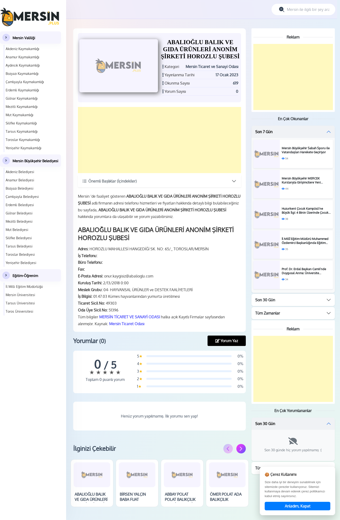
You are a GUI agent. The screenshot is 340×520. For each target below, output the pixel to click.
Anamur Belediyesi (20, 180)
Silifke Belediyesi (19, 238)
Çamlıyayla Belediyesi (22, 197)
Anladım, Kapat (297, 506)
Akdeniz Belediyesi (20, 172)
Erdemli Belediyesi (20, 205)
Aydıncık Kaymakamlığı (23, 65)
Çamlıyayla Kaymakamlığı (25, 82)
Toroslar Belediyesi (20, 254)
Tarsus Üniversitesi (20, 303)
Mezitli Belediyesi (19, 221)
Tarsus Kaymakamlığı (22, 131)
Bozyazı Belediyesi (20, 188)
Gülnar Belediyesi (19, 213)
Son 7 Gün (263, 131)
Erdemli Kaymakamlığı (22, 90)
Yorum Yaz (226, 340)
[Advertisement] (159, 140)
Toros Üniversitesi (19, 311)
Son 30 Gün (265, 300)
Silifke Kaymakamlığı (21, 123)
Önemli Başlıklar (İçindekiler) (110, 181)
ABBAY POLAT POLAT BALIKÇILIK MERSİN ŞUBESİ (180, 499)
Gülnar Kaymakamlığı (22, 98)
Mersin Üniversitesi (20, 295)
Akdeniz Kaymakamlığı (22, 49)
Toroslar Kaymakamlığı (23, 140)
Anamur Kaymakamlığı (22, 57)
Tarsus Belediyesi (19, 246)
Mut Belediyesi (17, 230)
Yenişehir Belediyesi (21, 263)
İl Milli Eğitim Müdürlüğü (24, 287)
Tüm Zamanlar (267, 313)
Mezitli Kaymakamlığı (22, 107)
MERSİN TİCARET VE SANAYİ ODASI (129, 317)
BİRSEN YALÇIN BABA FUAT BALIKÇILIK (133, 499)
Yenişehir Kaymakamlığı (23, 148)
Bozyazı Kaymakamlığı (22, 74)
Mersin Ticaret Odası (126, 323)
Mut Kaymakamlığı (19, 115)
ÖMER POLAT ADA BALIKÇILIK (226, 497)
